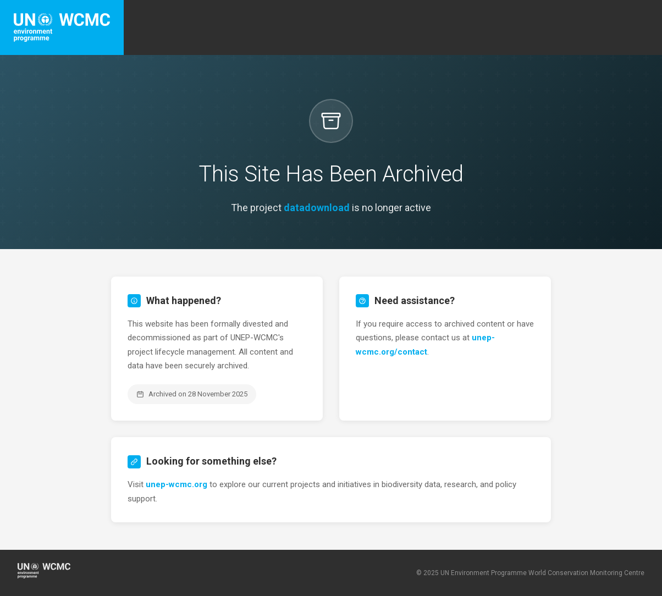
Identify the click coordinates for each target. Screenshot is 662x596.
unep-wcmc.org (176, 484)
